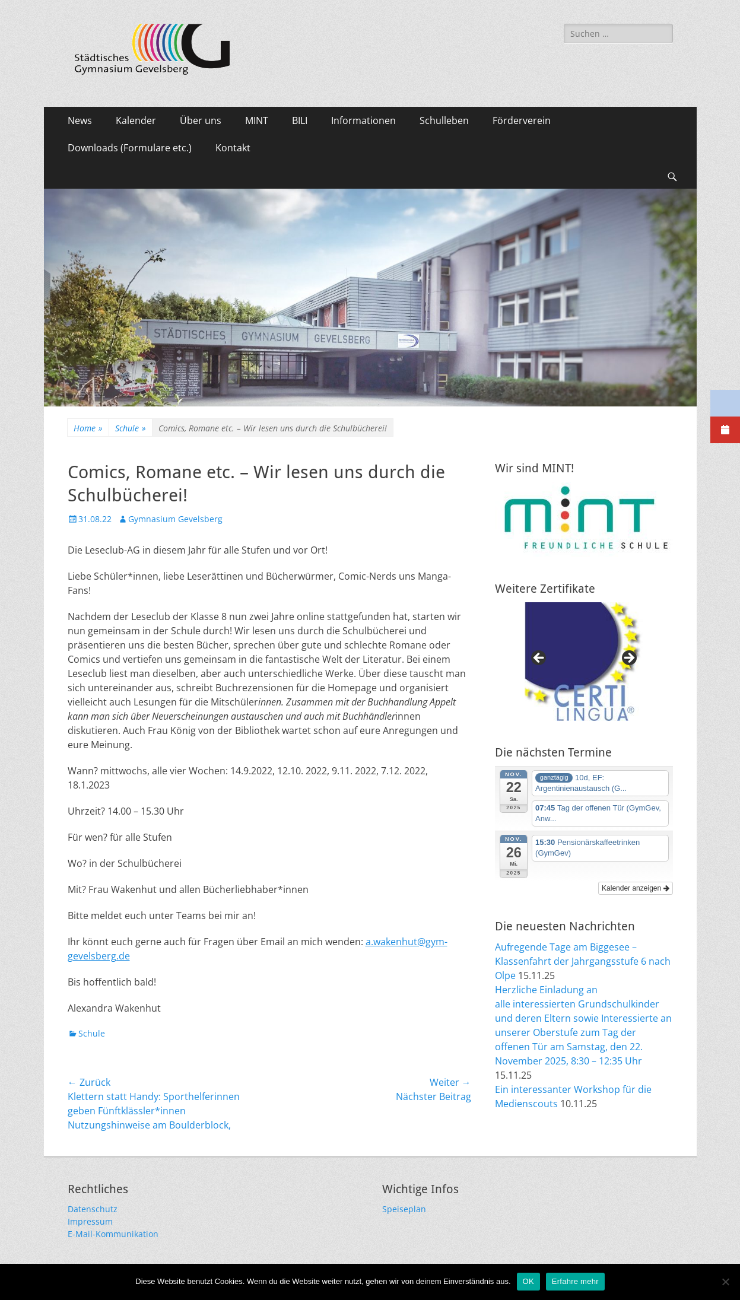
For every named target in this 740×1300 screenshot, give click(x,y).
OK (528, 1281)
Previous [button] (539, 659)
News (80, 120)
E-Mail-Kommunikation (113, 1233)
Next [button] (628, 659)
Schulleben (444, 120)
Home (88, 428)
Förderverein (522, 120)
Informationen (363, 120)
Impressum (90, 1221)
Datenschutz (92, 1209)
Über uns (200, 120)
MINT (256, 120)
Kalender (136, 120)
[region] (584, 661)
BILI (299, 120)
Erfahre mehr (575, 1281)
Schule (130, 428)
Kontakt (232, 147)
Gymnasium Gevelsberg (175, 519)
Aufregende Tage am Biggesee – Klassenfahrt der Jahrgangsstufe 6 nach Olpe (583, 961)
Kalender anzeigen (635, 888)
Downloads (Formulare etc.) (130, 147)
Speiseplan (404, 1209)
